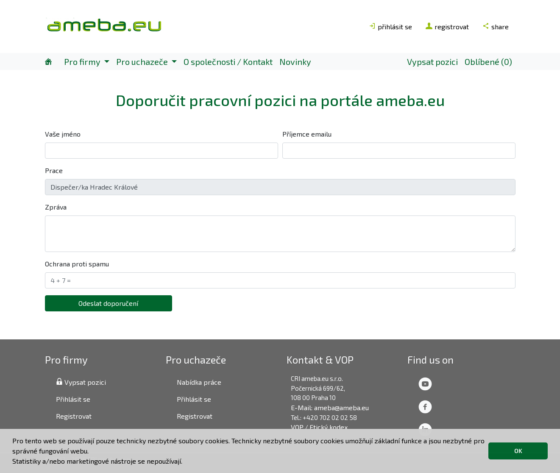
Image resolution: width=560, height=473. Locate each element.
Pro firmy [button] (83, 61)
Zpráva (56, 207)
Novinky (295, 61)
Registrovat (74, 416)
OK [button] (518, 450)
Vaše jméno (63, 134)
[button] (185, 462)
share (495, 26)
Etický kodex (328, 427)
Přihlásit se (73, 399)
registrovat (447, 26)
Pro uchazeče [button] (143, 61)
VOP (297, 427)
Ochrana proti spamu (77, 264)
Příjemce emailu (307, 134)
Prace (54, 170)
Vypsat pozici (432, 61)
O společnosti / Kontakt (228, 61)
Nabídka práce (199, 382)
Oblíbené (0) (488, 61)
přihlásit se (390, 26)
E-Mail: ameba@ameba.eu (330, 407)
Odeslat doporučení (108, 303)
